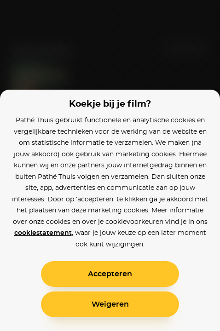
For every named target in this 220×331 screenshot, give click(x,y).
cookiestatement (43, 233)
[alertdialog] (110, 165)
